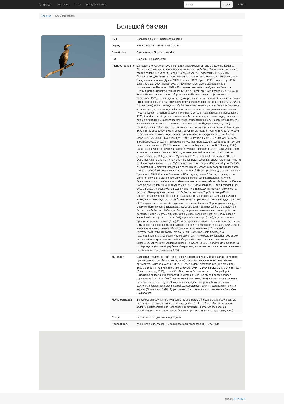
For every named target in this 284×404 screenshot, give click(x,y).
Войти (241, 4)
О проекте (63, 4)
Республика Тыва (96, 4)
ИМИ (242, 398)
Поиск (226, 4)
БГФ (236, 398)
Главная (45, 4)
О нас (77, 4)
